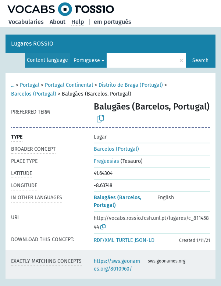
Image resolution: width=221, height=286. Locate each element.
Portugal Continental (69, 85)
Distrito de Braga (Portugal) (131, 85)
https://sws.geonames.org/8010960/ (117, 265)
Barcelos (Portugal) (33, 94)
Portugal (29, 85)
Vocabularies (26, 21)
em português (112, 21)
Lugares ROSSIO (32, 43)
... (12, 85)
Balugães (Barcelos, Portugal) (117, 201)
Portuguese (87, 60)
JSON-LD (144, 240)
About (57, 21)
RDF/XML (104, 240)
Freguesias (106, 161)
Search (200, 60)
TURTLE (124, 240)
